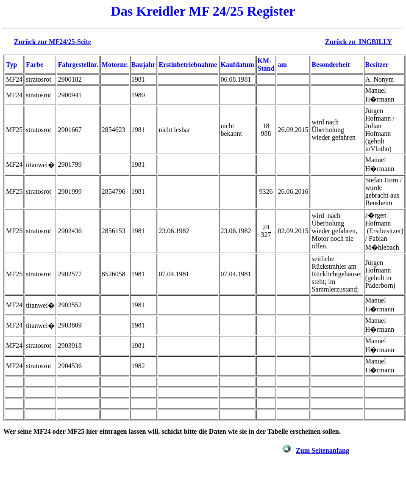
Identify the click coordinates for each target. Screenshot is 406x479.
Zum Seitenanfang (322, 450)
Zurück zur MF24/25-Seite (52, 41)
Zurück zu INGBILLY (358, 41)
